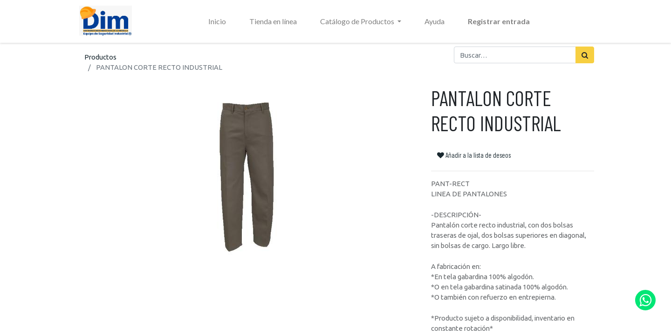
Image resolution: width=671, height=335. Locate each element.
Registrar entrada (499, 21)
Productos (100, 57)
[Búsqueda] (584, 55)
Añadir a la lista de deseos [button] (474, 155)
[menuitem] (217, 21)
